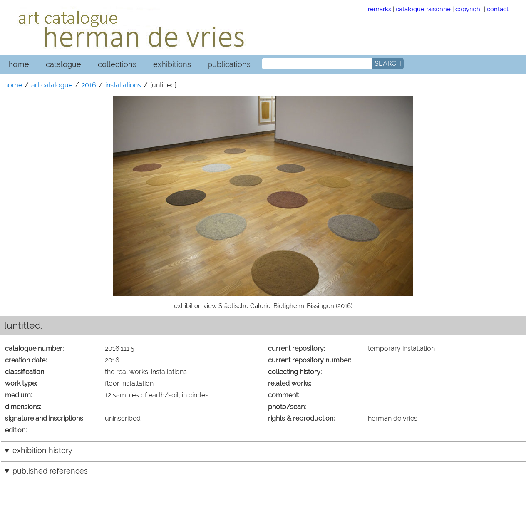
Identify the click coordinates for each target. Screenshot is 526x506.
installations (123, 85)
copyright (468, 8)
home (18, 64)
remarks (379, 8)
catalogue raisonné (423, 8)
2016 (89, 85)
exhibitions (172, 64)
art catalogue (51, 85)
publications (229, 64)
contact (498, 8)
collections (117, 64)
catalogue (63, 64)
